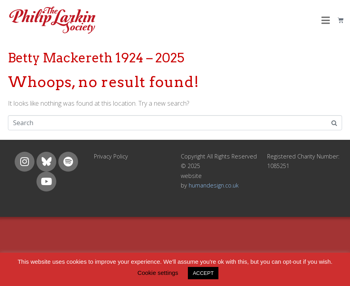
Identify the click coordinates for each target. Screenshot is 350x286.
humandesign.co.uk (214, 185)
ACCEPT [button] (203, 273)
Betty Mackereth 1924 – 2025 (96, 58)
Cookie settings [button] (158, 272)
